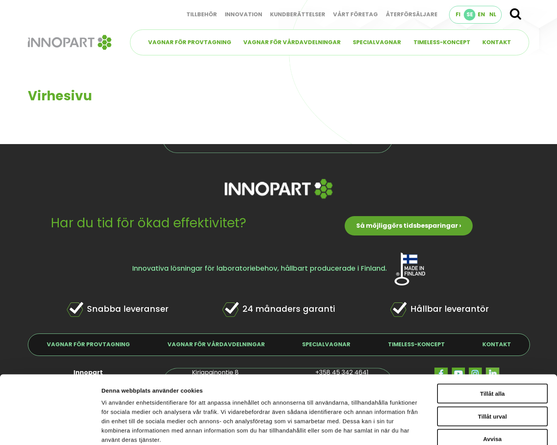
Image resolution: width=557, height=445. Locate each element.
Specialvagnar (377, 42)
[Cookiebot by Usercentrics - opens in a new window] (50, 430)
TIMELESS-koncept (441, 42)
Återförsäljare (411, 14)
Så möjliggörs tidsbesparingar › (408, 225)
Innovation (243, 14)
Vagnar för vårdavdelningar (292, 42)
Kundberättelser (297, 14)
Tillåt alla (492, 333)
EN (481, 14)
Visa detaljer (420, 429)
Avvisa (492, 379)
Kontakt (496, 42)
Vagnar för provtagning (189, 42)
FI (458, 14)
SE (469, 14)
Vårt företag (355, 14)
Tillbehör (201, 14)
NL (492, 14)
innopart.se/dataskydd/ (185, 398)
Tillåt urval (492, 356)
